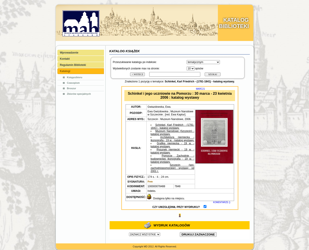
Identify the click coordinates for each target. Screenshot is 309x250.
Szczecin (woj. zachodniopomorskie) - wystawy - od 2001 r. (172, 168)
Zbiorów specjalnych (79, 94)
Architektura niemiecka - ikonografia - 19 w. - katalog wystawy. (172, 139)
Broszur (71, 88)
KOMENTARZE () (221, 202)
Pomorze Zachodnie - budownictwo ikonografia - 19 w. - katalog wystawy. (172, 158)
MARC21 (200, 89)
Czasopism (73, 82)
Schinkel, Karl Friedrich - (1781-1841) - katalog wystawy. (172, 126)
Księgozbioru (74, 77)
